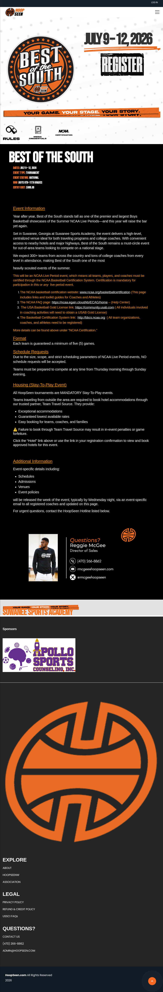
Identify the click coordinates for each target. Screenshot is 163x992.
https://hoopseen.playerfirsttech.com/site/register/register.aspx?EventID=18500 (122, 64)
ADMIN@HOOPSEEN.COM (19, 951)
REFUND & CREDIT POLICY (19, 909)
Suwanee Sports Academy (38, 612)
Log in (154, 2)
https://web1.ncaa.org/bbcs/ (64, 132)
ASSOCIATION (11, 882)
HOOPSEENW (11, 875)
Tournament (32, 173)
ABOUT (7, 868)
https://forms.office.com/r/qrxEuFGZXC (37, 132)
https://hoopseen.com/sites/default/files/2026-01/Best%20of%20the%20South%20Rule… (11, 132)
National (34, 178)
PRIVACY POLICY (13, 902)
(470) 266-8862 (13, 944)
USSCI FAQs (10, 916)
